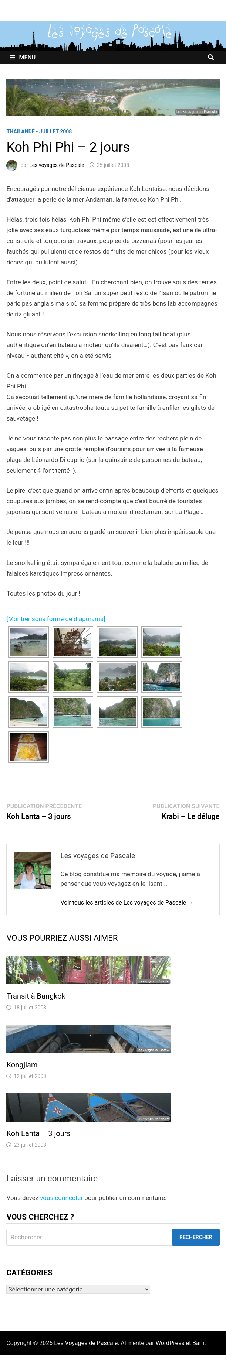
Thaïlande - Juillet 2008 (39, 131)
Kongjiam (21, 1064)
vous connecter (61, 1197)
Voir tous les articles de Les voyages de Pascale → (126, 902)
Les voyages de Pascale (56, 165)
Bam (198, 1343)
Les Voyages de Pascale (86, 1343)
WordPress (170, 1343)
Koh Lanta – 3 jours (38, 1133)
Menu (23, 57)
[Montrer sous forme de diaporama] (55, 618)
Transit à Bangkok (35, 996)
